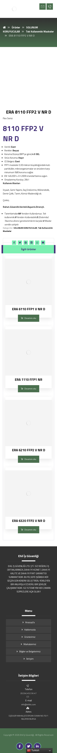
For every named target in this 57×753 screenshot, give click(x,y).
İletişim (30, 659)
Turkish (33, 750)
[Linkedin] (37, 746)
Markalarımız (30, 644)
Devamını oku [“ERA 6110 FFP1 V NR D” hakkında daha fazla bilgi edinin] (30, 318)
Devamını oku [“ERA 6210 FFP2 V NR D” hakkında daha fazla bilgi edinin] (30, 459)
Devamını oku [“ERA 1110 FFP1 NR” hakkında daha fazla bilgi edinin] (30, 388)
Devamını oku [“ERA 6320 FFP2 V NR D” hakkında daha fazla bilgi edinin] (30, 529)
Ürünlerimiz (29, 637)
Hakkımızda (30, 629)
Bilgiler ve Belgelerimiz (30, 651)
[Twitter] (28, 746)
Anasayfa (30, 622)
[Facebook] (19, 746)
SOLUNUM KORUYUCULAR (25, 227)
